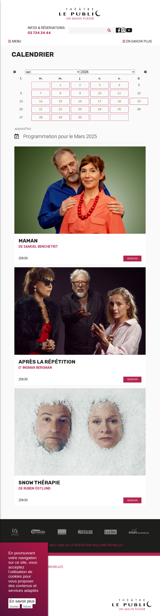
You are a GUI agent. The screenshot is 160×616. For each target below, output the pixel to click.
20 (21, 110)
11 (119, 94)
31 (40, 86)
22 (60, 110)
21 (40, 110)
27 (21, 119)
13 (21, 103)
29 (60, 119)
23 (80, 110)
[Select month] (52, 73)
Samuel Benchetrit (41, 248)
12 (139, 94)
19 (139, 103)
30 (21, 86)
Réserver (132, 260)
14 (40, 103)
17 (99, 103)
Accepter (14, 606)
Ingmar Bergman (37, 369)
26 (139, 110)
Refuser (27, 606)
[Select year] (107, 73)
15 (60, 103)
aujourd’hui (23, 130)
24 (99, 110)
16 (80, 103)
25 (119, 110)
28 (40, 119)
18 (119, 103)
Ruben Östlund (37, 490)
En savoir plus (22, 601)
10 (99, 94)
